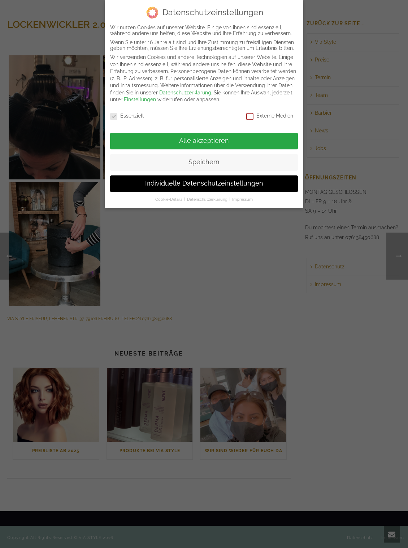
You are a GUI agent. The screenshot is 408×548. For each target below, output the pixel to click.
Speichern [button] (204, 161)
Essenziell (127, 115)
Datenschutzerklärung (185, 92)
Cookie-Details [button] (169, 198)
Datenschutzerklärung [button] (208, 198)
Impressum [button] (242, 198)
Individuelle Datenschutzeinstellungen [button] (204, 182)
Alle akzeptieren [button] (204, 140)
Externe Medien (269, 115)
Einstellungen (140, 99)
